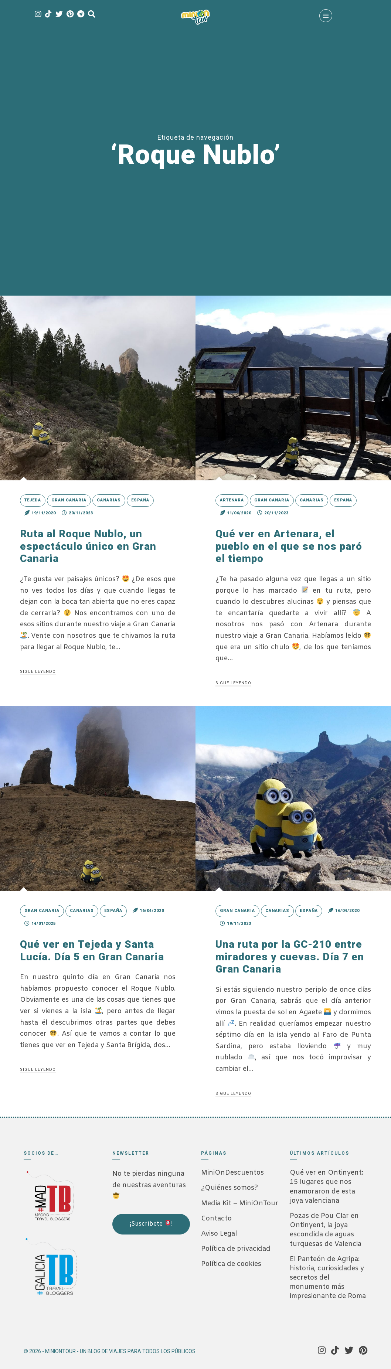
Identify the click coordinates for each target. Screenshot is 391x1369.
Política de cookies (231, 1264)
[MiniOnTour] (195, 17)
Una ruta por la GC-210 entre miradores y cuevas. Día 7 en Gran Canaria (289, 956)
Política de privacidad (236, 1248)
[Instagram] (38, 15)
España (140, 500)
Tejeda (32, 500)
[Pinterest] (70, 15)
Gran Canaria (68, 500)
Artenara (232, 500)
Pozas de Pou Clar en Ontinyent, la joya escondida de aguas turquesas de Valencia (325, 1230)
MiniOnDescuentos (232, 1172)
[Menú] (325, 15)
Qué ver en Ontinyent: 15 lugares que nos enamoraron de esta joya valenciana (326, 1186)
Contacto (216, 1218)
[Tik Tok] (48, 15)
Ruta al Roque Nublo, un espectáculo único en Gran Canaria (88, 546)
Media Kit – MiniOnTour (239, 1203)
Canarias (109, 500)
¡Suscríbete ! (151, 1224)
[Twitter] (59, 15)
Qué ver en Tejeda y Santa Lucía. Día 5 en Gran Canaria (92, 950)
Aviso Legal (219, 1233)
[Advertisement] (149, 1285)
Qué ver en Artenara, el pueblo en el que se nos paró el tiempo (288, 546)
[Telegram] (80, 15)
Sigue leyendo (38, 671)
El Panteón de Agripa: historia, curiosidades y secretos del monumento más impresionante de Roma (328, 1278)
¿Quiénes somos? (229, 1188)
